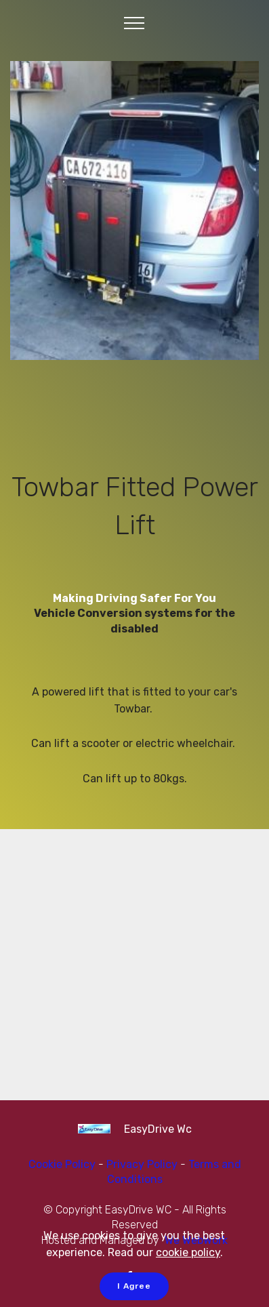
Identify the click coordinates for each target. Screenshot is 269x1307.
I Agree (134, 1286)
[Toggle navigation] (134, 22)
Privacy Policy (143, 1164)
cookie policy (188, 1252)
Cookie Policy (62, 1164)
